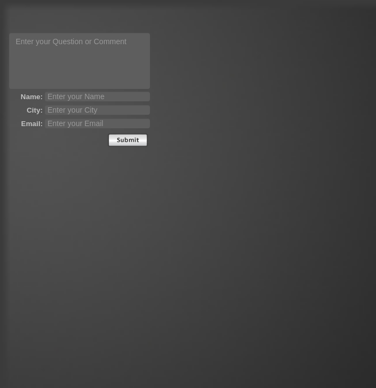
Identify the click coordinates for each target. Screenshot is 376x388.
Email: (32, 124)
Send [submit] (128, 140)
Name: (31, 97)
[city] (97, 110)
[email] (97, 123)
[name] (97, 96)
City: (34, 110)
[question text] (79, 61)
